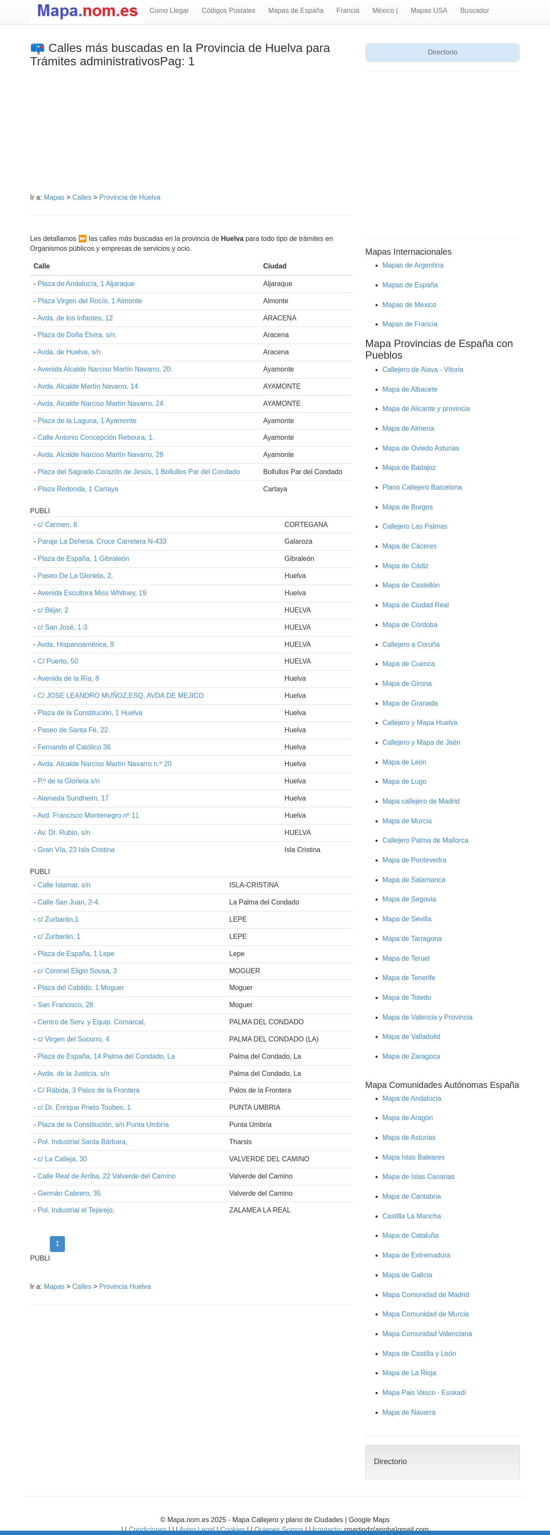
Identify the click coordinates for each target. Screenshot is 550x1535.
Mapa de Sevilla (406, 919)
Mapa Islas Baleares (413, 1157)
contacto (327, 1529)
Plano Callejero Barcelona (422, 487)
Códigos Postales (229, 10)
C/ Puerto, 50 (58, 661)
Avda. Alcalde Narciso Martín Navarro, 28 (100, 454)
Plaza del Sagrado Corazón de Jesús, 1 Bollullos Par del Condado (139, 471)
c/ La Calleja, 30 (62, 1159)
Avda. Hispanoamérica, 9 (75, 644)
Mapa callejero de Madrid (421, 801)
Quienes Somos (279, 1529)
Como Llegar (169, 10)
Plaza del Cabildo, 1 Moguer (81, 987)
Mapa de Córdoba (409, 624)
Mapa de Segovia (409, 899)
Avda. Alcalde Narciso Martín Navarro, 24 (100, 403)
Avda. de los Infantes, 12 (75, 318)
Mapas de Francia (409, 324)
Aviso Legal (196, 1529)
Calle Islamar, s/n (64, 885)
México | (384, 10)
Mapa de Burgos (407, 507)
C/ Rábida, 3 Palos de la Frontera (89, 1090)
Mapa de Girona (407, 683)
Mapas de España (296, 10)
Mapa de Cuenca (408, 663)
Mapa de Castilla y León (419, 1353)
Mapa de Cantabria (411, 1196)
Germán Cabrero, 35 (69, 1193)
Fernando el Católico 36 (74, 747)
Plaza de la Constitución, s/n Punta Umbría (103, 1124)
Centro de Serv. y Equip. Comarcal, (91, 1022)
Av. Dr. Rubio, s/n (63, 832)
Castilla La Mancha (411, 1216)
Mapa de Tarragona (412, 938)
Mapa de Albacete (409, 389)
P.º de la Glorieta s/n (69, 781)
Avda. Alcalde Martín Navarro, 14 (87, 386)
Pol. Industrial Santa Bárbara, (83, 1141)
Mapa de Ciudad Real (415, 605)
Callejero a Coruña (411, 644)
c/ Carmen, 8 (57, 524)
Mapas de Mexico (409, 304)
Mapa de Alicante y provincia (426, 408)
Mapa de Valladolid (411, 1036)
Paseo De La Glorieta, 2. (75, 575)
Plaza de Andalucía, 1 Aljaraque (86, 283)
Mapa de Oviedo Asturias (420, 448)
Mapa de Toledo (406, 997)
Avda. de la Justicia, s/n (73, 1073)
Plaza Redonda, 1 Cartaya (78, 489)
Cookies (233, 1529)
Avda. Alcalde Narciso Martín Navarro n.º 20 (104, 764)
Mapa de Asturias (409, 1137)
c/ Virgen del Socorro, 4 (74, 1039)
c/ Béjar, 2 (53, 610)
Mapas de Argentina (412, 265)
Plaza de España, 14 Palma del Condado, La (106, 1056)
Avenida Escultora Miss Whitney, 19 (92, 593)
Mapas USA (429, 10)
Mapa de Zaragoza (411, 1056)
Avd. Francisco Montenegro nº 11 (88, 815)
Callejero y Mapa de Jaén (421, 742)
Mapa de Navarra (409, 1412)
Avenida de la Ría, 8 (68, 678)
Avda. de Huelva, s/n (69, 352)
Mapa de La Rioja (409, 1373)
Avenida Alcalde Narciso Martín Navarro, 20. (105, 369)
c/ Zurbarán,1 (58, 919)
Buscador (474, 10)
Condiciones (148, 1529)
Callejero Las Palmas (414, 526)
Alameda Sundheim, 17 (73, 798)
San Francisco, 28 (65, 1004)
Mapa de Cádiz (405, 566)
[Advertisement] (191, 133)
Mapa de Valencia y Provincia (427, 1017)
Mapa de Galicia (407, 1275)
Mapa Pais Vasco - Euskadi (424, 1392)
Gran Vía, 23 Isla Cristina (76, 849)
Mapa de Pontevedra (414, 860)
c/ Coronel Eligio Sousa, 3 (77, 971)
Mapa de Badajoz (409, 467)
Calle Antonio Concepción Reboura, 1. (96, 437)
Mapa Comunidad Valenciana (427, 1333)
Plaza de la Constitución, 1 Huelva (90, 712)
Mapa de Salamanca (414, 879)
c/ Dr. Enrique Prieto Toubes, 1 (84, 1107)
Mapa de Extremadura (416, 1255)
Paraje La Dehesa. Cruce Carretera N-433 (102, 541)
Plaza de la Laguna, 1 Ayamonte (87, 420)
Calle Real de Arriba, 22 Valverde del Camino (107, 1176)
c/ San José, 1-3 (63, 627)
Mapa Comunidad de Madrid (425, 1294)
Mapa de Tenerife (408, 977)
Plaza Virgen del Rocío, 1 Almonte (90, 301)
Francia (347, 10)
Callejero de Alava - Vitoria (422, 369)
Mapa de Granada (410, 703)
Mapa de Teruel (406, 958)
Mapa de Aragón (407, 1117)
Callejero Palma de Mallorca (425, 840)
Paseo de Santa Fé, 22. (74, 730)
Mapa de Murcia (407, 821)
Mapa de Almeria (408, 428)
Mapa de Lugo (404, 781)
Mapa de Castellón (411, 585)
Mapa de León (404, 762)
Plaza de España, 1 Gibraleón (83, 558)
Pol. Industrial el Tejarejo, (76, 1210)
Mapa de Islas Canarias (418, 1176)
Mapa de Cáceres (409, 546)
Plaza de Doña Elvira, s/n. (77, 334)
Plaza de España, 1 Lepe (76, 953)
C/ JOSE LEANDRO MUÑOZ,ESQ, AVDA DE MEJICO (121, 695)
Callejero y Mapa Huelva (419, 722)
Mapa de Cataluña (410, 1235)
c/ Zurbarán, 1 (59, 936)
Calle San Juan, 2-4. (69, 902)
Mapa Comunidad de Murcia (425, 1314)
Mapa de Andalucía (411, 1098)
